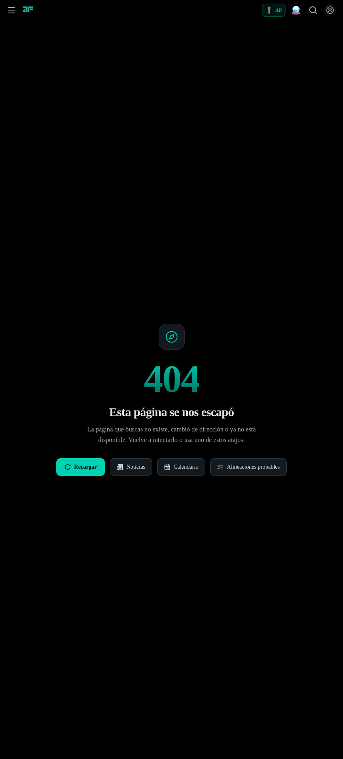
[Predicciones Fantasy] (296, 10)
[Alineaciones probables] (273, 10)
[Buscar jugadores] (313, 10)
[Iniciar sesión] (330, 10)
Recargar (80, 467)
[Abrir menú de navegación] (11, 10)
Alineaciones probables (248, 467)
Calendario (181, 467)
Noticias (131, 467)
